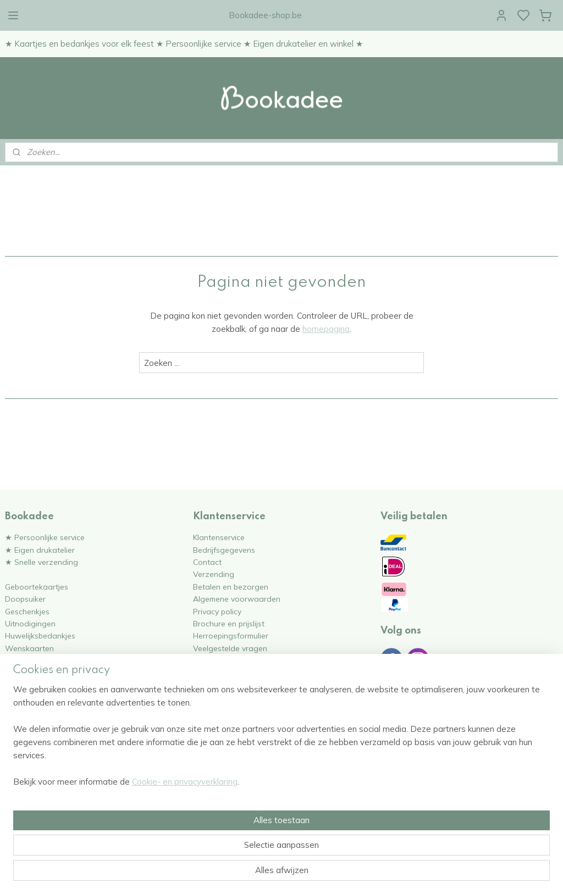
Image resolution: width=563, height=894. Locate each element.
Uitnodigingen (30, 623)
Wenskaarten (29, 648)
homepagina (326, 329)
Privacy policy (217, 611)
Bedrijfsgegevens (224, 549)
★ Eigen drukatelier (40, 549)
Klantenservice (219, 537)
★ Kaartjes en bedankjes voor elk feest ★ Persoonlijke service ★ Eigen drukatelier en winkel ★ (184, 43)
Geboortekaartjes (36, 586)
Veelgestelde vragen (230, 648)
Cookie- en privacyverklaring (185, 874)
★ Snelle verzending (41, 562)
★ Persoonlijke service (45, 537)
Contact (207, 562)
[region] (209, 834)
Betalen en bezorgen (230, 586)
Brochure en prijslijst (228, 623)
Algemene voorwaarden (236, 598)
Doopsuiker (25, 598)
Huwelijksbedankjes (40, 635)
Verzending (213, 574)
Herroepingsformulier (230, 635)
